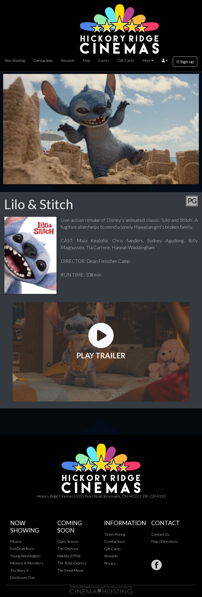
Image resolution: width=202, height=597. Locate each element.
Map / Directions (164, 541)
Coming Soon (43, 60)
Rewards (68, 60)
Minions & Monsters (26, 563)
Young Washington (25, 556)
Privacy (110, 563)
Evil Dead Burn (22, 548)
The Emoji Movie (70, 570)
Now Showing (15, 60)
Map (86, 60)
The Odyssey (68, 548)
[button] (165, 60)
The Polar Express (71, 563)
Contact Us (160, 534)
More (146, 60)
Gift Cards (126, 60)
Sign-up (185, 61)
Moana (15, 541)
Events (103, 60)
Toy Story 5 (19, 570)
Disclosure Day (22, 577)
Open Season (68, 541)
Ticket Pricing (114, 534)
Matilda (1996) (68, 556)
